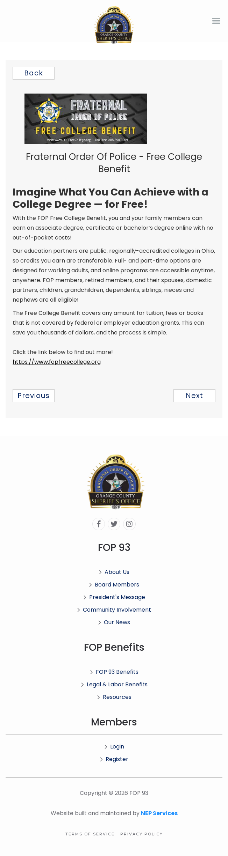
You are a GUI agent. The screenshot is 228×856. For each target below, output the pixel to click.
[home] (114, 25)
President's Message (114, 597)
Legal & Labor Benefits (114, 684)
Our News (114, 622)
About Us (114, 572)
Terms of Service (90, 834)
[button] (216, 21)
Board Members (114, 585)
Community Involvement (114, 610)
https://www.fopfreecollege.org (57, 362)
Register (114, 759)
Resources (114, 697)
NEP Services (159, 813)
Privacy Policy (141, 834)
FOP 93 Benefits (114, 672)
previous (33, 395)
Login (114, 747)
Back (33, 73)
